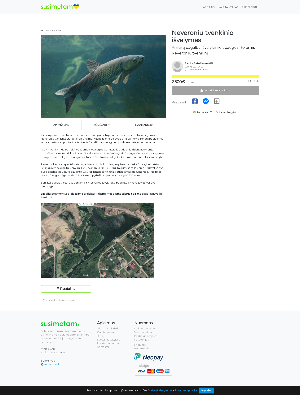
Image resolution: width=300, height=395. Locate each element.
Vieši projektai (143, 332)
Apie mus (209, 7)
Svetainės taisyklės (108, 339)
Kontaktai (103, 346)
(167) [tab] (102, 125)
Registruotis (141, 348)
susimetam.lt (52, 364)
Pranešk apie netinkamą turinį (62, 300)
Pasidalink (180, 102)
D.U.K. (100, 336)
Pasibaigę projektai (146, 336)
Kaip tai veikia (105, 332)
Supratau (206, 390)
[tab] (61, 125)
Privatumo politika (108, 343)
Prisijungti (249, 7)
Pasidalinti (66, 289)
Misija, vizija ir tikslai (108, 328)
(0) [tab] (144, 125)
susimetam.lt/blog (145, 328)
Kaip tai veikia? (228, 7)
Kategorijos (141, 339)
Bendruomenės (51, 30)
